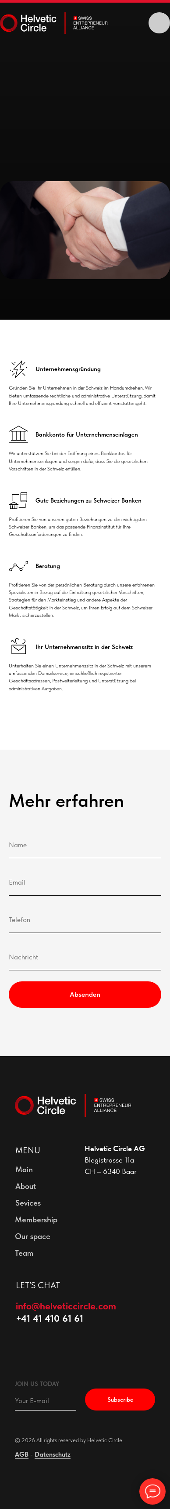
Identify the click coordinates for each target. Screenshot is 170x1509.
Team (24, 1253)
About (25, 1186)
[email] (45, 1401)
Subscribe (120, 1399)
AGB (21, 1454)
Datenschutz (53, 1454)
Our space (32, 1236)
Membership (36, 1219)
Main (24, 1169)
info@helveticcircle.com (66, 1306)
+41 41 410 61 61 (49, 1318)
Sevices (28, 1202)
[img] (159, 22)
